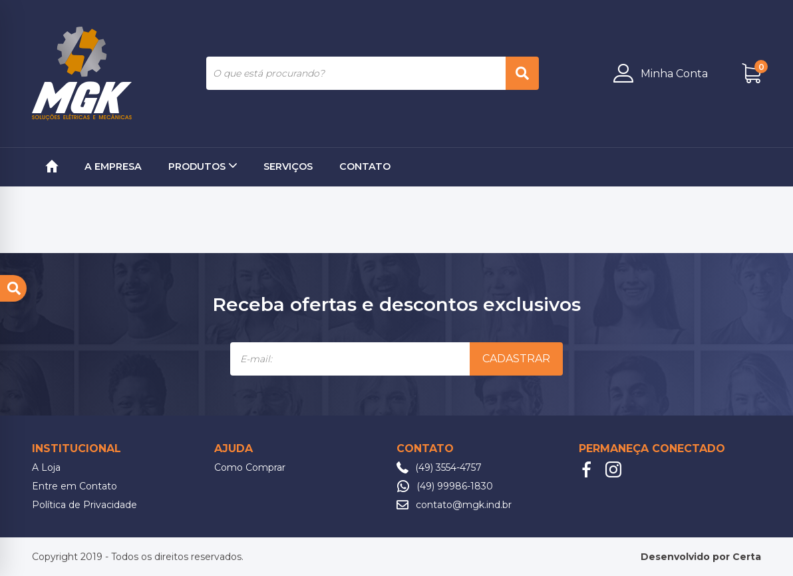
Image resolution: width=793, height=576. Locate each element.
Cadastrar (516, 358)
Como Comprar (249, 467)
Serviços (288, 166)
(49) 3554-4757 (448, 467)
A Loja (46, 467)
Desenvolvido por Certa (701, 557)
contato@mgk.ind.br (464, 505)
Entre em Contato (74, 486)
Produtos (202, 166)
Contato (365, 166)
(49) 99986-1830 (454, 486)
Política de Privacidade (84, 505)
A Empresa (113, 166)
